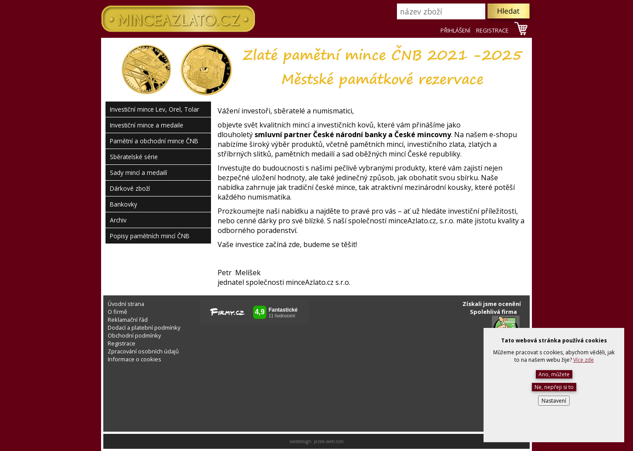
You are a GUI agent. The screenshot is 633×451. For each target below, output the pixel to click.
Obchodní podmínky (134, 335)
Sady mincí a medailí (138, 172)
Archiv (118, 220)
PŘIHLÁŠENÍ (455, 30)
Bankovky (123, 204)
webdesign (300, 441)
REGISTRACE (492, 30)
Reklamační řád (128, 320)
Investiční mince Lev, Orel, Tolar (154, 109)
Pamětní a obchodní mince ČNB (154, 141)
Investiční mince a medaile (146, 125)
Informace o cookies (134, 359)
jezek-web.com (329, 441)
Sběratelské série (134, 157)
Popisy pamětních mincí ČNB (149, 236)
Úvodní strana (126, 304)
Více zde (583, 360)
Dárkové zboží (130, 188)
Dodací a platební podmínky (144, 327)
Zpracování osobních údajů (143, 351)
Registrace (121, 343)
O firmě (117, 312)
